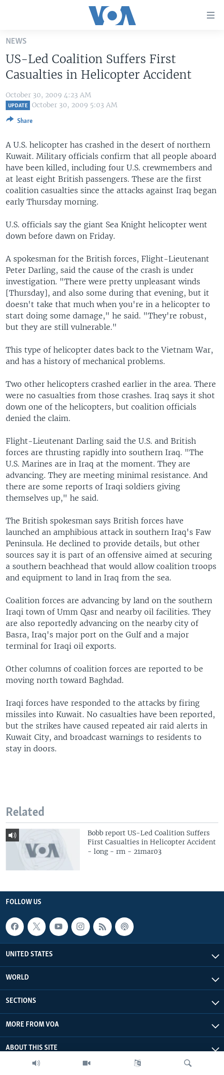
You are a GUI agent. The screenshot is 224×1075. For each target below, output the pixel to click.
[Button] (19, 122)
